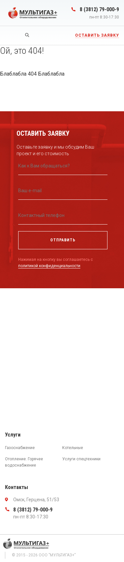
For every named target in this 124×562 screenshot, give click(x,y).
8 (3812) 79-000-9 (99, 9)
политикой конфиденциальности (49, 265)
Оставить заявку (97, 35)
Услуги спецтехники (81, 459)
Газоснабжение (20, 447)
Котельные (72, 447)
